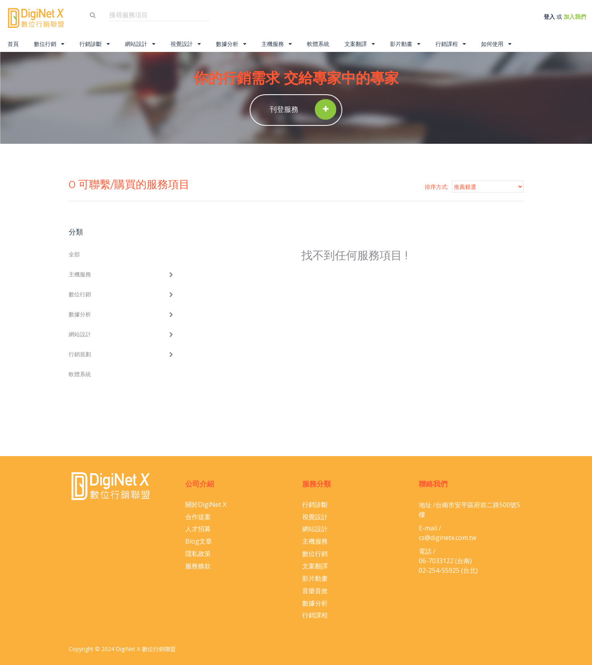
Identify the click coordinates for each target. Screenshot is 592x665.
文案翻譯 (360, 44)
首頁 (13, 44)
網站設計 (140, 44)
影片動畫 (405, 44)
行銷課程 (451, 44)
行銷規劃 (80, 354)
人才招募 (198, 528)
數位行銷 (49, 44)
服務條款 (198, 566)
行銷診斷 (94, 44)
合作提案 (198, 516)
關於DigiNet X (205, 504)
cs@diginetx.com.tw (447, 537)
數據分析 (231, 44)
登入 (549, 16)
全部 (74, 254)
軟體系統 (318, 44)
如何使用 (496, 44)
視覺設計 (185, 44)
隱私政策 (198, 553)
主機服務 (276, 44)
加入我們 (575, 16)
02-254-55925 (439, 570)
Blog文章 (198, 541)
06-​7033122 (436, 560)
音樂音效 (315, 590)
